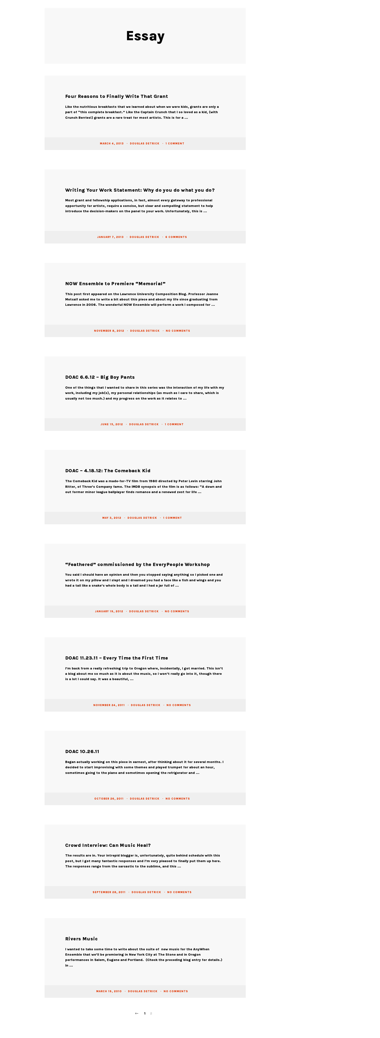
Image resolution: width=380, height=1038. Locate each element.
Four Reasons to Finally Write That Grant (116, 96)
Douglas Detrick (145, 143)
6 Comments (176, 237)
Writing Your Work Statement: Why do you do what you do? (140, 190)
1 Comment (175, 143)
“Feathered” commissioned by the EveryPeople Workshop (137, 564)
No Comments (178, 330)
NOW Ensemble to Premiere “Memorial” (115, 283)
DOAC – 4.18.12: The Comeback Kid (108, 470)
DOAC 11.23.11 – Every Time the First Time (116, 658)
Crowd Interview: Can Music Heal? (108, 845)
